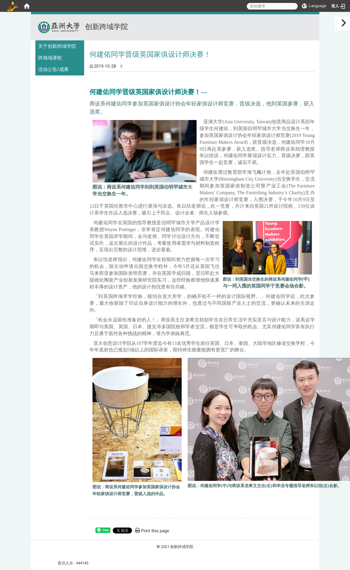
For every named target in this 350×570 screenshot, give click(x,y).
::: (312, 21)
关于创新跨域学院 (57, 46)
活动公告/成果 (53, 69)
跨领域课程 (50, 58)
